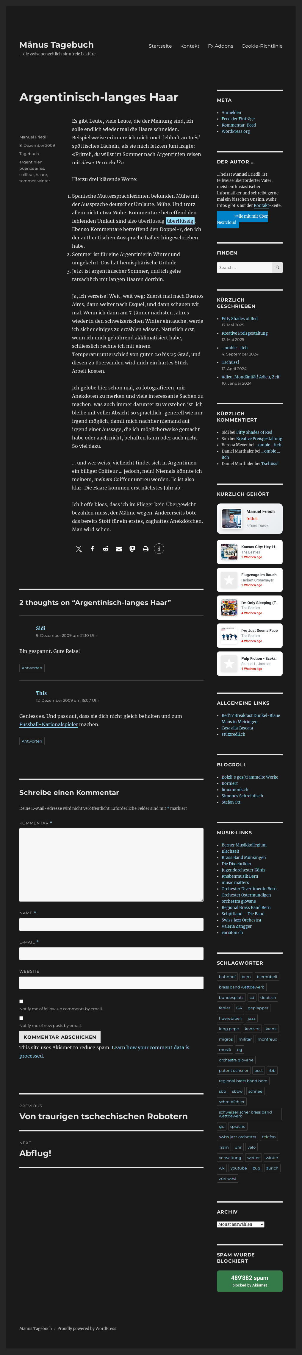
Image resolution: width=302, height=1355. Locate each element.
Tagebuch (29, 153)
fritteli (252, 519)
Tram (224, 1147)
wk (222, 1168)
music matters (235, 883)
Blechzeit (230, 852)
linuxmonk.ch (235, 790)
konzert (252, 1029)
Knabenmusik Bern (240, 877)
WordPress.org (236, 131)
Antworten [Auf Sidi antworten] (32, 667)
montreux (267, 1039)
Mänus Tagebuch (56, 45)
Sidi (41, 628)
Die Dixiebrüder (236, 864)
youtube (239, 1168)
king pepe (229, 1029)
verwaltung (230, 1158)
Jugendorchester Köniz (243, 870)
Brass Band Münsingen (244, 858)
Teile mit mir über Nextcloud (242, 218)
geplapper (258, 1008)
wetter (253, 1158)
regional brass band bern (243, 1081)
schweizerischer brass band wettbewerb (245, 1114)
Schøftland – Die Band (243, 914)
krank (271, 1029)
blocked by (249, 1281)
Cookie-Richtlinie (262, 46)
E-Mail (29, 942)
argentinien (31, 162)
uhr (238, 1147)
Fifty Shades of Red (240, 318)
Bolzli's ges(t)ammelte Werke (250, 777)
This (41, 693)
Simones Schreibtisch (242, 796)
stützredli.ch (233, 734)
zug (256, 1168)
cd (252, 998)
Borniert (230, 784)
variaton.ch (232, 933)
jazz (252, 1018)
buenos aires (31, 168)
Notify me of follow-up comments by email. (61, 1008)
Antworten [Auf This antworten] (32, 741)
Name (28, 913)
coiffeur (26, 174)
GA (239, 1008)
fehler (224, 1008)
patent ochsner (233, 1071)
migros (226, 1039)
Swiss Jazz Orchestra (241, 920)
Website (29, 971)
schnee (255, 1091)
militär (245, 1039)
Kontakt (190, 46)
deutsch (268, 998)
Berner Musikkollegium (244, 845)
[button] (78, 548)
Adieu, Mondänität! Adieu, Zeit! (251, 377)
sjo (221, 1127)
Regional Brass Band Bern (246, 908)
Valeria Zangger (237, 927)
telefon (269, 1137)
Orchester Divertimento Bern (249, 889)
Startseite (160, 46)
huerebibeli (230, 1018)
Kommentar (35, 823)
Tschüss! (230, 362)
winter (43, 180)
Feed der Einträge (238, 118)
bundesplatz (231, 998)
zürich (272, 1168)
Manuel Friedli (33, 137)
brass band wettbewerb (242, 987)
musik (225, 1050)
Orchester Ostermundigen (246, 895)
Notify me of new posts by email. (50, 1025)
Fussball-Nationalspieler (48, 724)
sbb (222, 1091)
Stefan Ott (231, 802)
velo (252, 1147)
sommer (27, 180)
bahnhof (227, 977)
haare (41, 174)
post (258, 1071)
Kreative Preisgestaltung (245, 333)
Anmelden (231, 112)
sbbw (237, 1091)
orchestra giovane (239, 902)
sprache (237, 1127)
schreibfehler (232, 1102)
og (239, 1050)
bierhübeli (267, 977)
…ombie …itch (235, 347)
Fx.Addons (220, 46)
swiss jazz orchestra (237, 1137)
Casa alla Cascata (237, 728)
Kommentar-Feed (239, 125)
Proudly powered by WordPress (86, 1328)
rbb (272, 1071)
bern (246, 977)
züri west (227, 1179)
